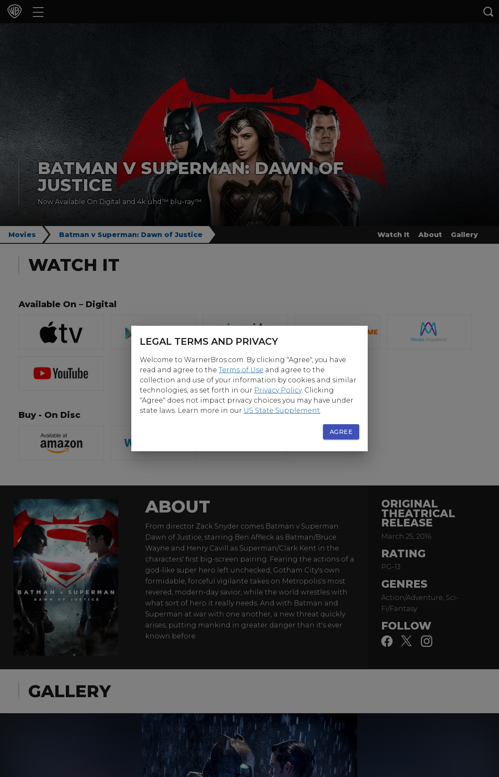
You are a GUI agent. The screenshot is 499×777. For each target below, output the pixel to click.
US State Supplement (282, 410)
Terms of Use (241, 370)
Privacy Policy (277, 390)
